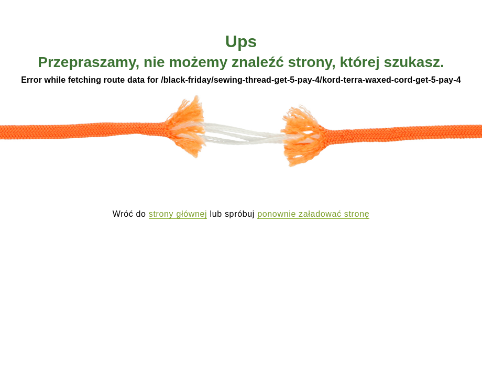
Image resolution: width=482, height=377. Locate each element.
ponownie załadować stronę (313, 213)
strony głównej (178, 213)
